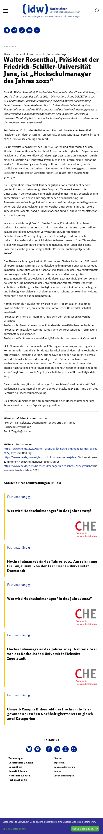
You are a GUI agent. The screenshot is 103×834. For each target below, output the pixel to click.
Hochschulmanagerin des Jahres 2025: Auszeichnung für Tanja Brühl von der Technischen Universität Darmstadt (52, 566)
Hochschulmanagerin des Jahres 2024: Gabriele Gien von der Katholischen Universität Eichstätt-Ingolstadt (52, 653)
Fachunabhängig (17, 780)
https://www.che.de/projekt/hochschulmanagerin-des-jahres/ (41, 457)
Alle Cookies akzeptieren (85, 828)
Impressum (59, 762)
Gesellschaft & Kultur (20, 762)
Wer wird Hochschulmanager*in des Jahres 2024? (49, 598)
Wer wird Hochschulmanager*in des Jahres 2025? (49, 510)
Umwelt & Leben (17, 771)
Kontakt (57, 771)
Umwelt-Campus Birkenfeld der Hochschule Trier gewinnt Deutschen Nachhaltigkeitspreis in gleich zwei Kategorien (50, 713)
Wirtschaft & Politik (19, 775)
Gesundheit (15, 767)
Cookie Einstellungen (64, 775)
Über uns (58, 758)
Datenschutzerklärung (64, 767)
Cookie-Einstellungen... (15, 828)
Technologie (15, 758)
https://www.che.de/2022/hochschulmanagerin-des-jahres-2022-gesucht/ (48, 466)
